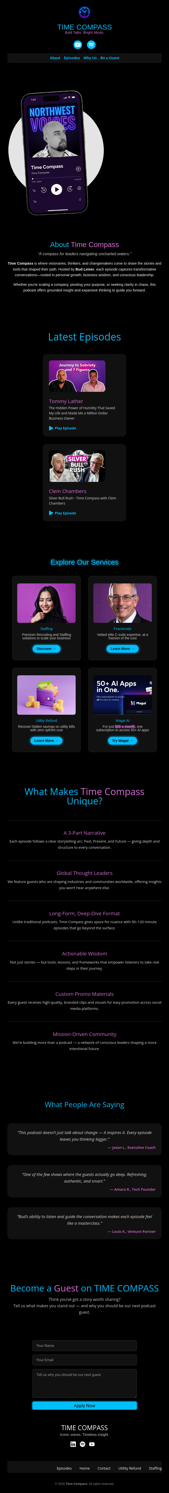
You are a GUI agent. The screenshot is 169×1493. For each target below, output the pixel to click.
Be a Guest (109, 58)
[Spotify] (82, 1445)
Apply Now (84, 1405)
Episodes (72, 58)
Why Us (90, 58)
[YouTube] (77, 45)
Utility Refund (129, 1468)
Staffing (155, 1468)
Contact (104, 1468)
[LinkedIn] (73, 1445)
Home (85, 1468)
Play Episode (62, 428)
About (55, 58)
